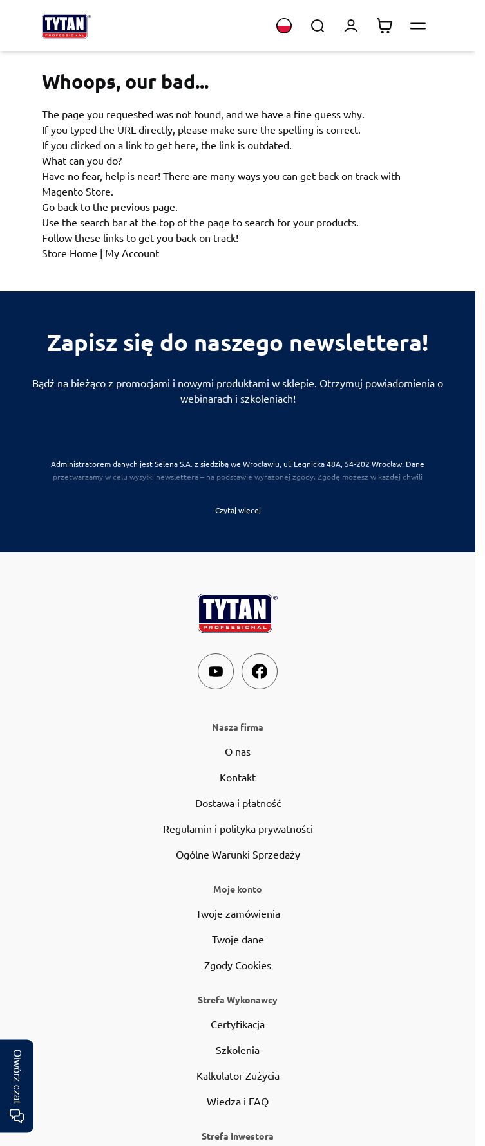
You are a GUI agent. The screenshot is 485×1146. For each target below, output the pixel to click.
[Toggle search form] (317, 25)
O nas (238, 751)
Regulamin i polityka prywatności (238, 828)
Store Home (69, 252)
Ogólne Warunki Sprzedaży (238, 854)
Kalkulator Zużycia (238, 1075)
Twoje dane (238, 938)
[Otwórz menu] (418, 25)
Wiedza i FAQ (238, 1101)
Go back (60, 206)
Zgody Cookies (237, 964)
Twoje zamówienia (238, 913)
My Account (132, 252)
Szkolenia (238, 1049)
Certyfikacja (238, 1023)
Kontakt (238, 776)
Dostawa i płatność (238, 802)
